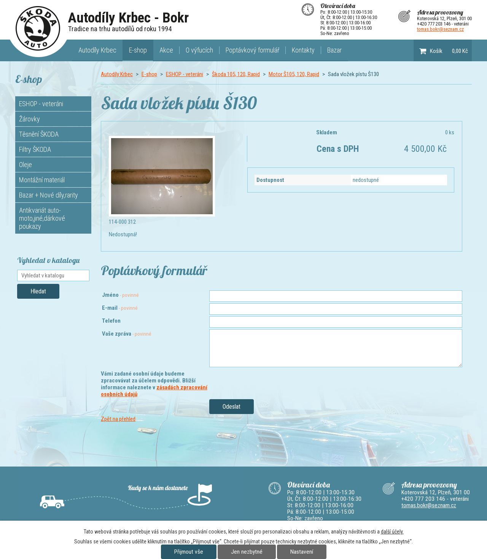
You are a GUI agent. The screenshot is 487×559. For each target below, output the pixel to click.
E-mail (120, 307)
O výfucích (199, 50)
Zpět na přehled (118, 419)
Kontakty (303, 50)
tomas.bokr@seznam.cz (440, 29)
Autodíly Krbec (97, 50)
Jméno (120, 294)
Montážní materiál (42, 180)
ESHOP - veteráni (184, 74)
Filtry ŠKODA (35, 149)
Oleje (25, 165)
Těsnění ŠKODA (39, 134)
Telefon (111, 320)
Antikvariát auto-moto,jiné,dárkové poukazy (42, 218)
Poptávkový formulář (252, 50)
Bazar (334, 50)
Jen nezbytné (247, 551)
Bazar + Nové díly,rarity (48, 195)
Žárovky (29, 119)
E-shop (138, 50)
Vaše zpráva (126, 333)
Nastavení (301, 551)
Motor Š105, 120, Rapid (294, 74)
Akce (166, 50)
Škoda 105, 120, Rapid (236, 74)
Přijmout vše (188, 551)
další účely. (392, 532)
